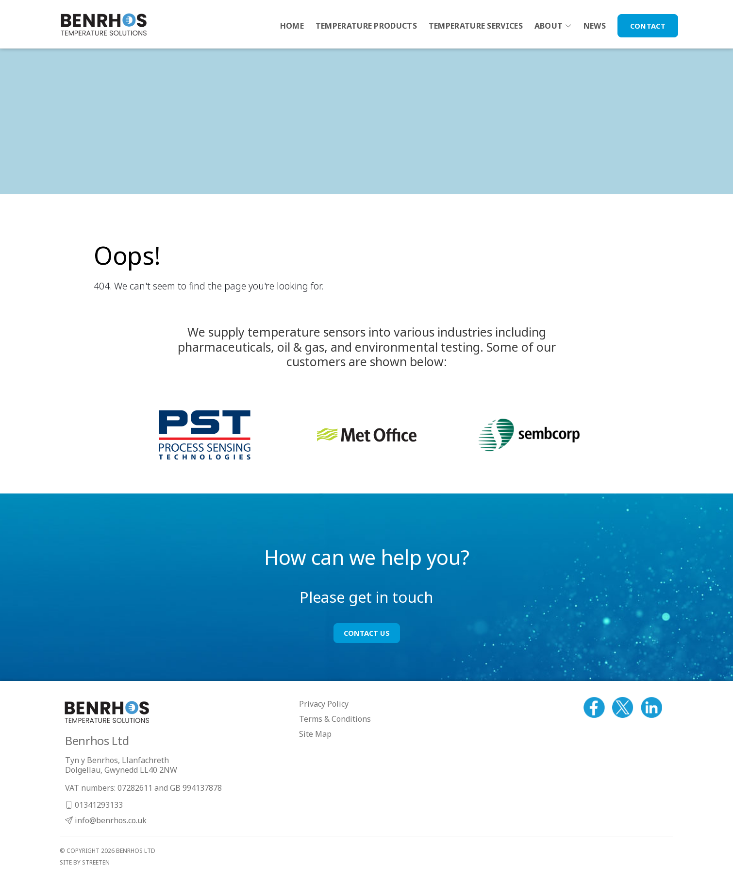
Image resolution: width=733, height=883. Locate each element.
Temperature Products (366, 25)
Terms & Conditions (335, 718)
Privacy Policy (324, 703)
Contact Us (367, 633)
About (548, 25)
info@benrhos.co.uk (106, 820)
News (594, 25)
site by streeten (85, 862)
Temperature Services (476, 25)
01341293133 (94, 805)
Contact (648, 26)
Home (292, 25)
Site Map (315, 734)
